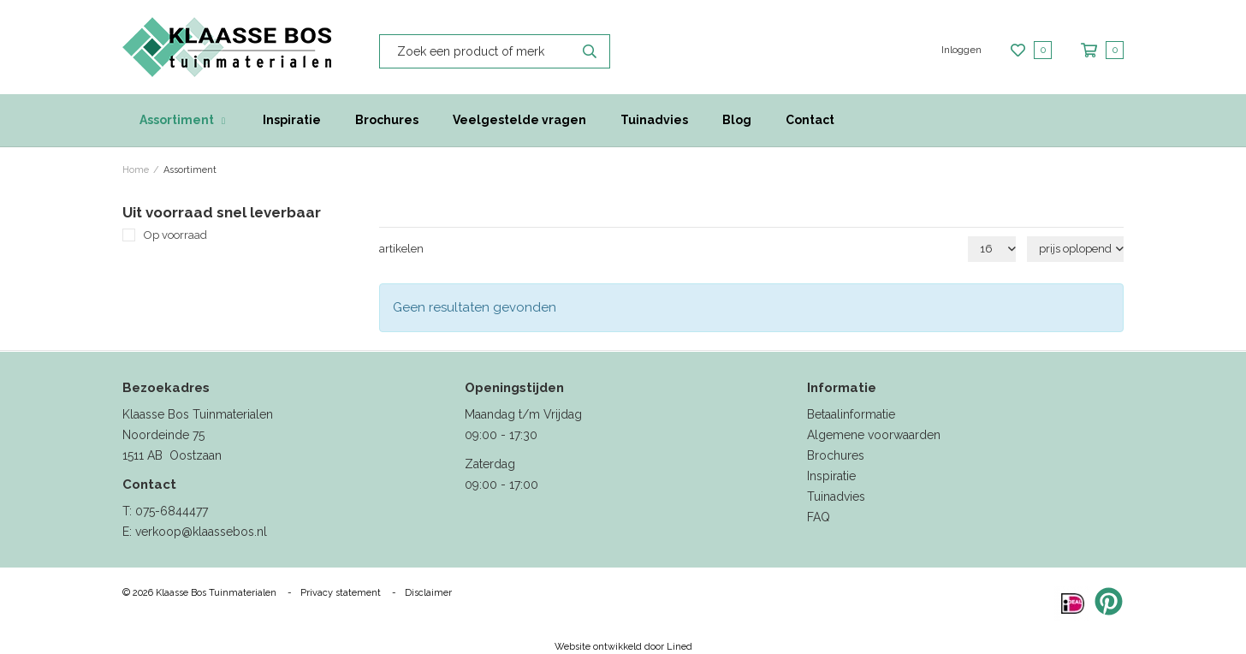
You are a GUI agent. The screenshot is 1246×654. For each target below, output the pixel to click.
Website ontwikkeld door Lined (623, 646)
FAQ (818, 517)
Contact (810, 120)
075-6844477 (171, 511)
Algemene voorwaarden (873, 435)
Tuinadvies (654, 120)
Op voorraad (175, 235)
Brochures (386, 120)
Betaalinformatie (851, 414)
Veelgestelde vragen (519, 120)
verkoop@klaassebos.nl (201, 531)
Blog (736, 120)
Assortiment (176, 120)
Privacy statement (340, 592)
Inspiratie (292, 120)
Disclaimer (428, 592)
